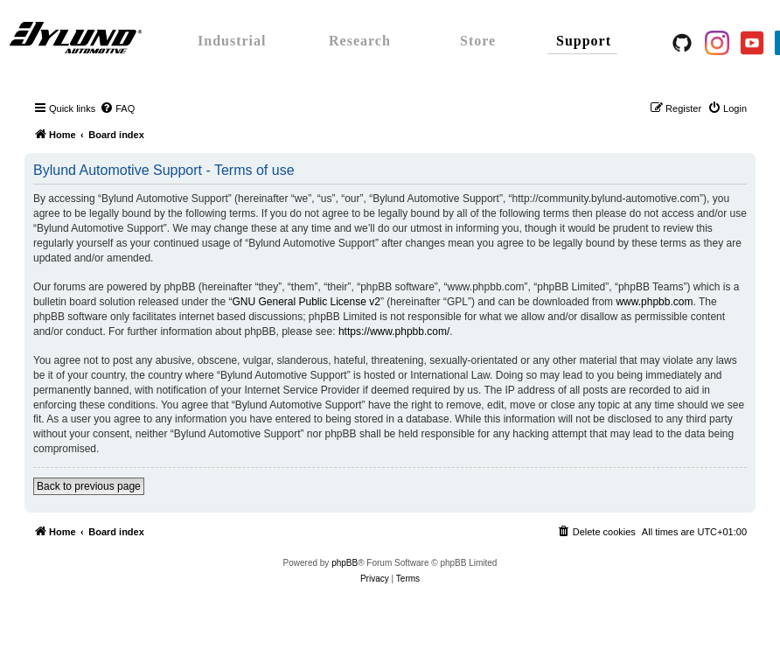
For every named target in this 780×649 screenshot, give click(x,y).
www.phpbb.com (654, 302)
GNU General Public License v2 (306, 302)
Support (583, 40)
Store (478, 40)
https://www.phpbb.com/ (393, 331)
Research (360, 40)
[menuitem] (117, 108)
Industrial (232, 40)
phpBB (344, 563)
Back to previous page (89, 486)
